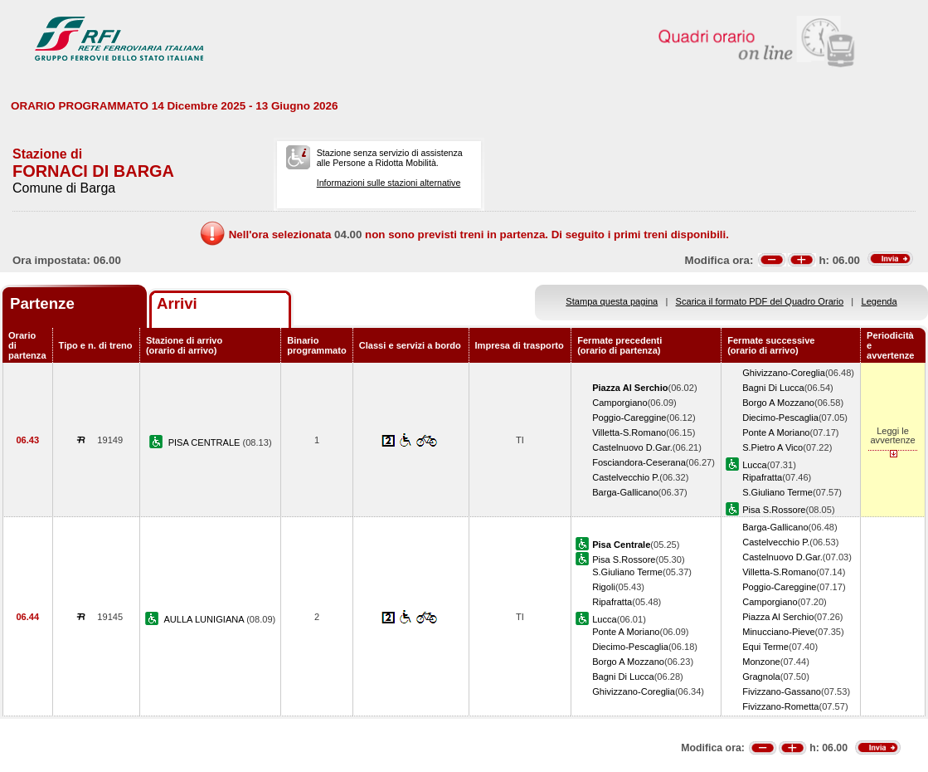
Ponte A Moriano (775, 432)
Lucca (754, 465)
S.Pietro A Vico (772, 447)
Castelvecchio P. (625, 477)
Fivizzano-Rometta (780, 706)
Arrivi (177, 303)
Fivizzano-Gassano (781, 691)
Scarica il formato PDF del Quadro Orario (760, 301)
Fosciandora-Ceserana (639, 462)
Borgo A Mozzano (778, 403)
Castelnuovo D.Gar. (632, 447)
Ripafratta (762, 477)
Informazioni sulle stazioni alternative (389, 183)
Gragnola (761, 677)
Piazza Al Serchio (778, 617)
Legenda (879, 301)
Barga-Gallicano (625, 492)
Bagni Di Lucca (773, 388)
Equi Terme (765, 647)
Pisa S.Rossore (773, 510)
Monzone (761, 662)
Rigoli (603, 587)
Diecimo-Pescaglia (780, 418)
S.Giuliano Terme (777, 492)
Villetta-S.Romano (629, 432)
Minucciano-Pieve (778, 632)
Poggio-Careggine (629, 418)
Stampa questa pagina (612, 301)
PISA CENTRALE (205, 442)
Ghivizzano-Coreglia (783, 373)
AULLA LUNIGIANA (204, 619)
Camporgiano (620, 403)
